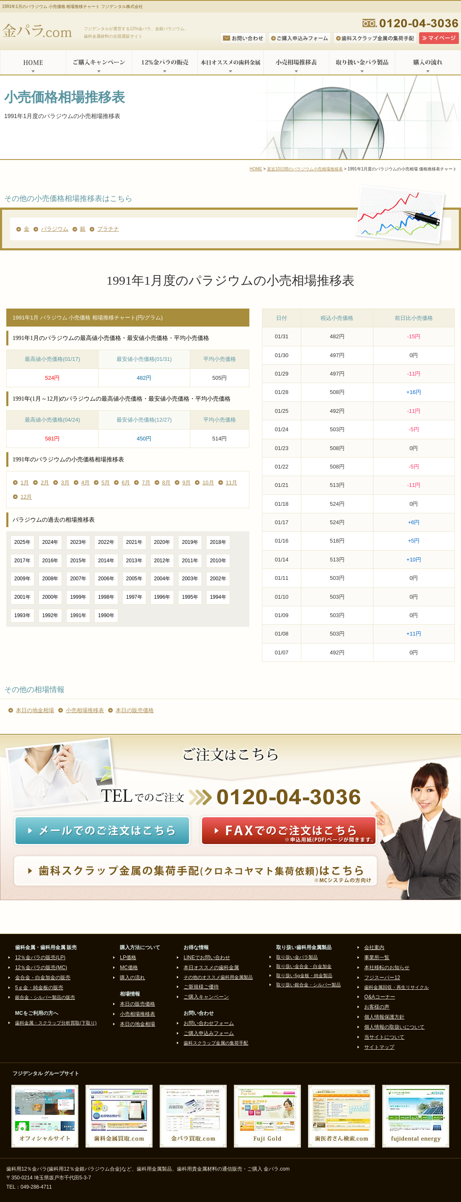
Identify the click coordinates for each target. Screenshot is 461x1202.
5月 (105, 482)
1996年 (162, 597)
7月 (146, 482)
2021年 (134, 542)
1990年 (106, 615)
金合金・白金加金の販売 (42, 978)
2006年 (106, 579)
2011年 (190, 561)
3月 (65, 482)
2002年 (218, 579)
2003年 (190, 579)
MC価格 (129, 967)
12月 (26, 497)
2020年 (162, 542)
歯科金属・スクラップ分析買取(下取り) (55, 1022)
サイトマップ (379, 1047)
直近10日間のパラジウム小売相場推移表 (305, 169)
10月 (208, 482)
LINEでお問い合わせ (207, 957)
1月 (25, 482)
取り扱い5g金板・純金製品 (304, 975)
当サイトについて (384, 1037)
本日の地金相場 (35, 710)
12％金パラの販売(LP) (40, 957)
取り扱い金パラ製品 (362, 62)
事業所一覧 (376, 957)
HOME (33, 62)
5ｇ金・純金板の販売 (39, 988)
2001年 (22, 597)
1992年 (50, 615)
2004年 (162, 579)
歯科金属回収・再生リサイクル (396, 987)
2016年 (50, 561)
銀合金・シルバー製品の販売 (45, 997)
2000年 (50, 597)
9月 (186, 482)
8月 (166, 482)
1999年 (78, 597)
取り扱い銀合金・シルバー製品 (308, 984)
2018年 (218, 542)
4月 (85, 482)
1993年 (22, 615)
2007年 (78, 579)
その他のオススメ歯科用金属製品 (218, 977)
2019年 (190, 542)
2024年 (50, 542)
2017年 (22, 561)
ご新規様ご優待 (201, 987)
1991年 (78, 615)
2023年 (78, 542)
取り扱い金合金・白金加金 (304, 966)
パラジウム (54, 229)
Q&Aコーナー (379, 997)
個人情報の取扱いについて (394, 1027)
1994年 (218, 597)
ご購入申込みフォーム (209, 1033)
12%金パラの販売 (164, 62)
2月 (45, 482)
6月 (126, 482)
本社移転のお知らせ (386, 967)
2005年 (134, 579)
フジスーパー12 (382, 978)
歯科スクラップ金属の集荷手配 (216, 1042)
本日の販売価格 (135, 710)
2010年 (218, 561)
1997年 (134, 597)
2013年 (134, 561)
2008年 (50, 579)
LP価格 (128, 957)
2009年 (22, 579)
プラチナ (108, 229)
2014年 (106, 561)
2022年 (106, 542)
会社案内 (374, 947)
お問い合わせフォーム (209, 1023)
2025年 (22, 542)
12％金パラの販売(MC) (41, 967)
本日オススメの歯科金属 (230, 62)
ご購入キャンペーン (99, 62)
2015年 (78, 561)
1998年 (106, 597)
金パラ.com (39, 31)
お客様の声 (376, 1007)
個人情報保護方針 (384, 1017)
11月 (231, 482)
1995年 (190, 597)
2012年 (162, 561)
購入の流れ (428, 62)
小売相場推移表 (296, 62)
